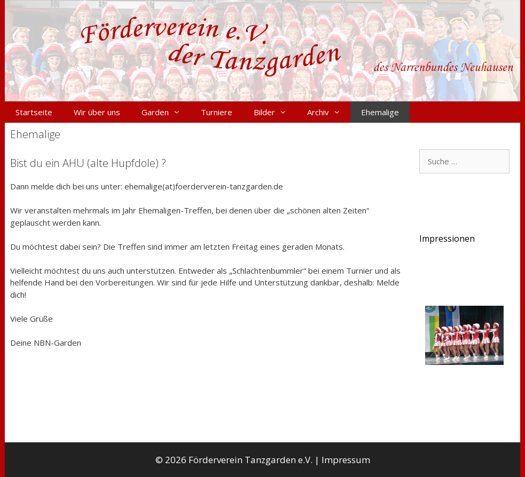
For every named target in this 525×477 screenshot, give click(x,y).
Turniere (216, 112)
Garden (166, 112)
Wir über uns (97, 112)
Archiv (328, 112)
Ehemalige (380, 112)
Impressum (346, 460)
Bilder (275, 112)
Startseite (33, 112)
